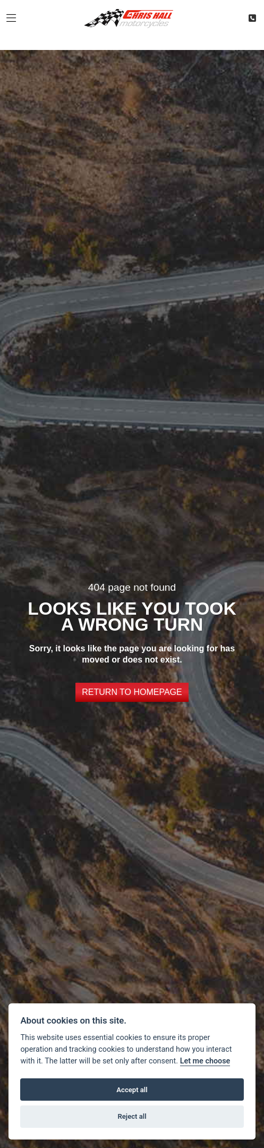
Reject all (131, 1116)
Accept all (131, 1090)
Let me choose (205, 1061)
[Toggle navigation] (11, 19)
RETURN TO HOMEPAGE (132, 692)
